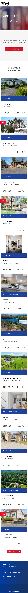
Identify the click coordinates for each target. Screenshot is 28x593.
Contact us (17, 49)
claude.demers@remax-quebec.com (15, 572)
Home (8, 49)
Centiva (16, 591)
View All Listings (14, 551)
